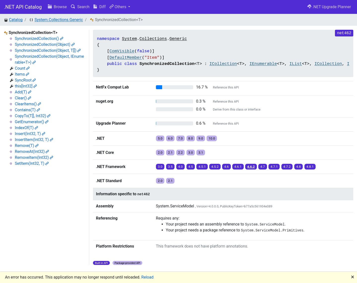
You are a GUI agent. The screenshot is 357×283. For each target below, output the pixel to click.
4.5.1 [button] (202, 167)
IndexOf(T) (26, 127)
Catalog (16, 19)
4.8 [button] (298, 167)
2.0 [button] (160, 152)
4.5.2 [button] (215, 167)
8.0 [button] (190, 138)
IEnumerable (263, 63)
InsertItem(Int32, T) (34, 139)
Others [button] (118, 6)
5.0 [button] (160, 138)
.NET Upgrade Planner (329, 6)
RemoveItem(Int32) (34, 157)
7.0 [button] (180, 138)
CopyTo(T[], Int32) (33, 115)
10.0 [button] (211, 138)
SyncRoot (25, 80)
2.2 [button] (180, 152)
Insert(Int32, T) (30, 133)
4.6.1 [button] (238, 167)
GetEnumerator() (31, 121)
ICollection (223, 63)
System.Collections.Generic (58, 19)
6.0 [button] (170, 138)
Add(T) (23, 92)
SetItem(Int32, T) (32, 163)
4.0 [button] (180, 167)
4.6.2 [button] (251, 167)
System (129, 38)
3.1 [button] (200, 152)
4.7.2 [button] (287, 167)
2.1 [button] (170, 152)
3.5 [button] (170, 167)
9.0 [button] (200, 138)
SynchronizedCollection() (39, 38)
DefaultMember (125, 57)
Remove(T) (26, 145)
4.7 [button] (262, 167)
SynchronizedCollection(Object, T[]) (48, 50)
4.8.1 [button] (310, 167)
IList (296, 63)
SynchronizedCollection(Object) (45, 44)
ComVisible (121, 51)
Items (22, 74)
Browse (57, 6)
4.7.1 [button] (274, 167)
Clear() (23, 98)
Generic (178, 38)
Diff (99, 6)
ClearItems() (28, 104)
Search (80, 6)
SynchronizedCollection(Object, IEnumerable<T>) (49, 59)
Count (22, 68)
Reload (147, 277)
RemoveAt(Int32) (32, 151)
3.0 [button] (190, 152)
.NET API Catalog (23, 7)
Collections (153, 38)
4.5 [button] (190, 167)
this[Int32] (26, 86)
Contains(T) (27, 110)
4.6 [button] (226, 167)
